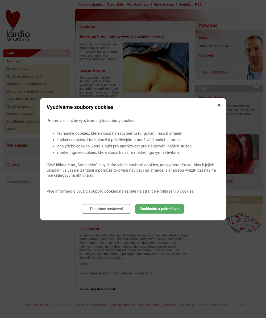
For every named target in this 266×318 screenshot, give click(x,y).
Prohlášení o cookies (175, 191)
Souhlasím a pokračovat (160, 209)
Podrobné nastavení (106, 209)
